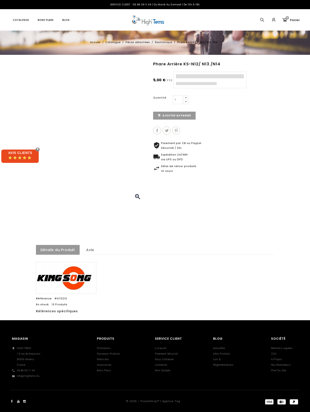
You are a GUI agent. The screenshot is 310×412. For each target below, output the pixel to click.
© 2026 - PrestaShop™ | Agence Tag (153, 401)
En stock (42, 304)
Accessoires (104, 364)
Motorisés (103, 359)
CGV (274, 353)
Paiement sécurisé (166, 353)
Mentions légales (282, 348)
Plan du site (278, 370)
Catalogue (21, 20)
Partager (157, 130)
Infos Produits (221, 353)
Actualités (219, 348)
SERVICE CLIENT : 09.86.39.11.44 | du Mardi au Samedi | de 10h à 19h (155, 4)
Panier (293, 19)
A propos (276, 359)
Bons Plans (104, 370)
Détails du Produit (58, 249)
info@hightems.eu (28, 375)
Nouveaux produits (108, 353)
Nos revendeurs (281, 364)
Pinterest (176, 130)
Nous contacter (164, 359)
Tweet (166, 130)
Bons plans (46, 20)
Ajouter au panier (174, 115)
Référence (44, 298)
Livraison (160, 348)
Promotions (104, 348)
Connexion (161, 364)
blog (66, 20)
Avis (90, 249)
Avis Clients (20, 153)
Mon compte (162, 370)
